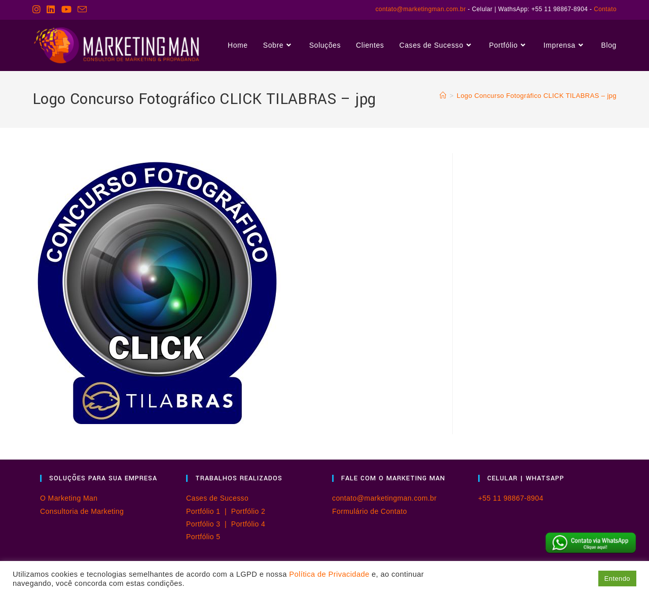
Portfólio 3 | (208, 524)
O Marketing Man (68, 498)
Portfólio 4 (248, 524)
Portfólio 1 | (208, 511)
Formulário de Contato (369, 511)
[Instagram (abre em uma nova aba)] (38, 10)
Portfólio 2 (248, 511)
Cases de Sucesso (217, 498)
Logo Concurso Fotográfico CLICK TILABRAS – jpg (537, 95)
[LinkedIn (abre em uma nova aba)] (51, 10)
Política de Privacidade (329, 574)
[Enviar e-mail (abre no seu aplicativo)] (82, 10)
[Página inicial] (443, 95)
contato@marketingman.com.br (420, 9)
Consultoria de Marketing (82, 511)
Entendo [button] (617, 578)
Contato (605, 9)
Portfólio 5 (203, 537)
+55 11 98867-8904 (511, 498)
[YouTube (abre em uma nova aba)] (66, 10)
